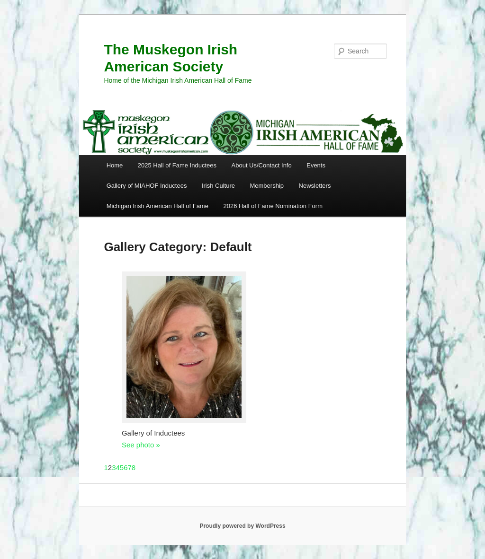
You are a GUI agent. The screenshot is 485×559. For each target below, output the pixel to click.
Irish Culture (218, 185)
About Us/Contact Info (262, 165)
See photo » (141, 445)
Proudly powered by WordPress (242, 526)
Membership (267, 185)
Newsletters (315, 185)
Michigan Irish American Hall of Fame (157, 206)
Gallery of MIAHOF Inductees (147, 185)
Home (115, 165)
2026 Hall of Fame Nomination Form (273, 206)
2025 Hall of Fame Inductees (177, 165)
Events (315, 165)
